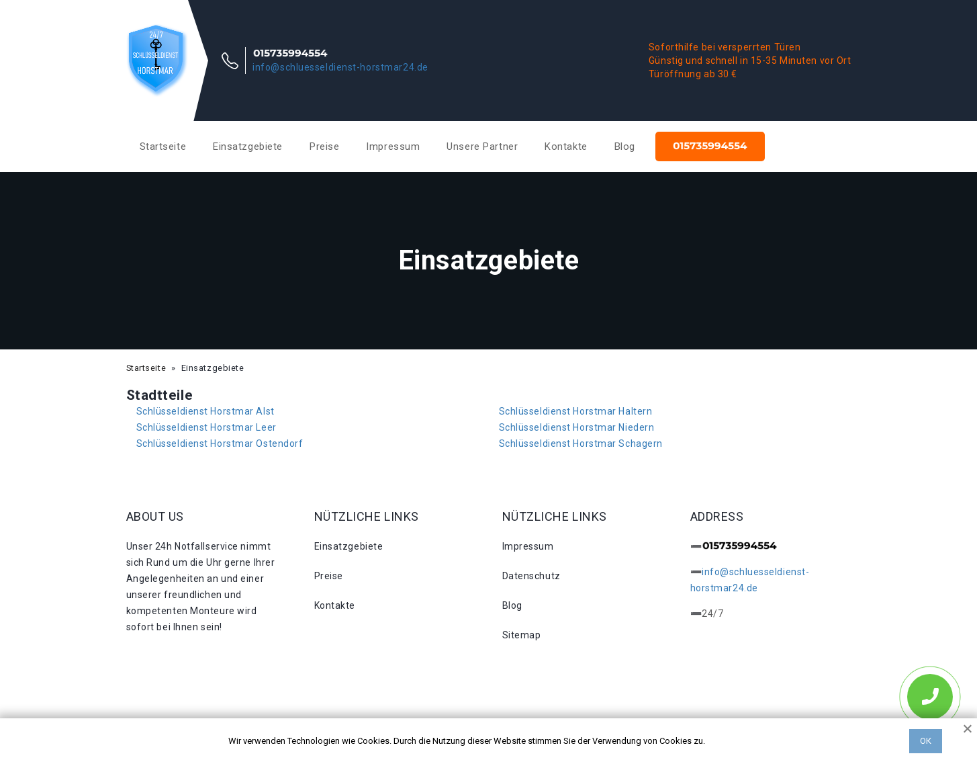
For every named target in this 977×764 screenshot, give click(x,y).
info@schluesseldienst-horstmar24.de (340, 67)
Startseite (163, 146)
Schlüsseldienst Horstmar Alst (205, 411)
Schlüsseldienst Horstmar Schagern (581, 443)
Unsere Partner (482, 146)
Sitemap (521, 635)
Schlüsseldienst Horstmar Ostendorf (220, 443)
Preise (324, 146)
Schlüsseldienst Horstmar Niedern (577, 427)
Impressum (393, 146)
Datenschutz (531, 575)
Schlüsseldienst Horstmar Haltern (576, 411)
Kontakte (566, 146)
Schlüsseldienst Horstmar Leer (206, 427)
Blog (624, 146)
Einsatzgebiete (248, 146)
